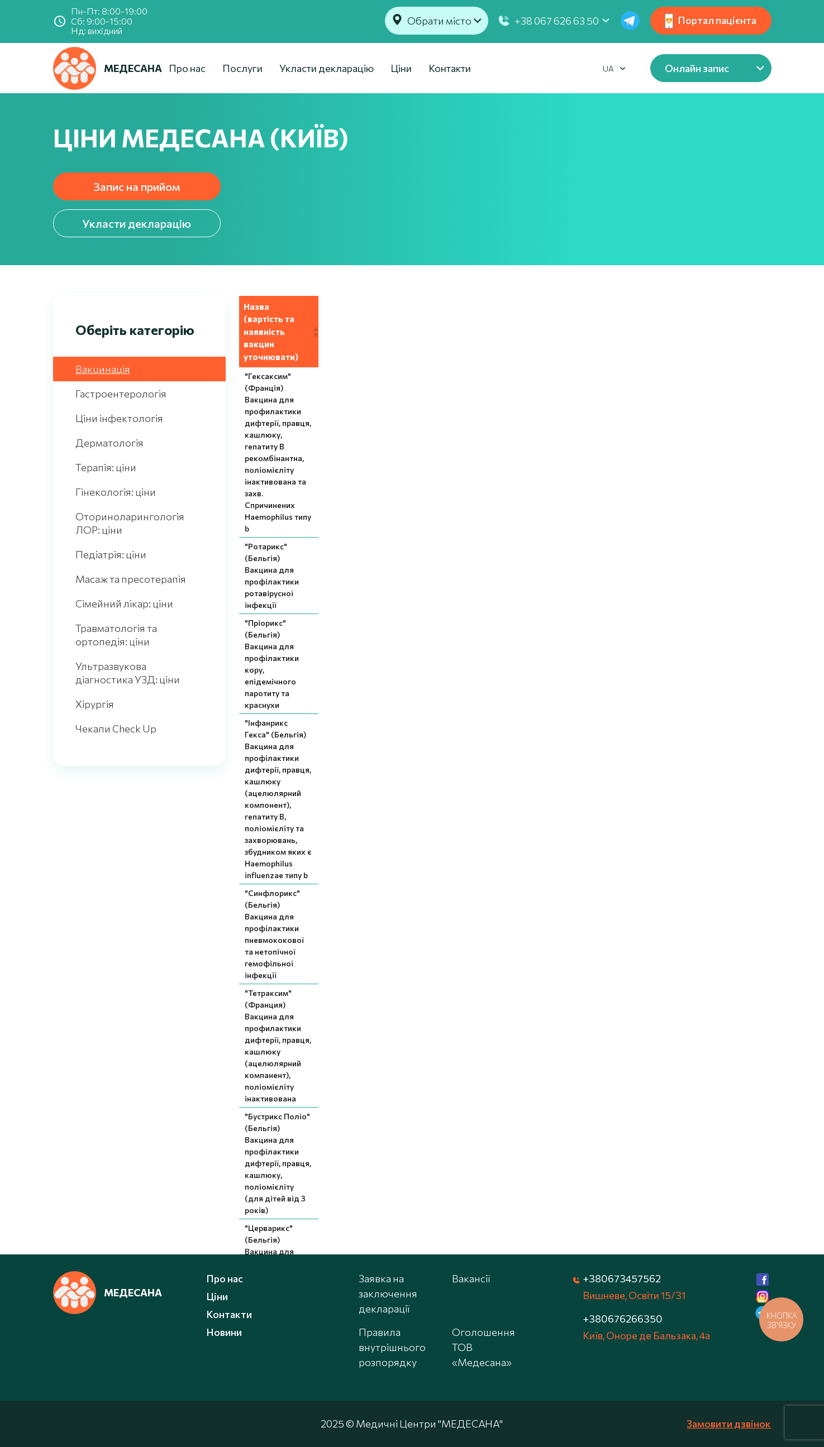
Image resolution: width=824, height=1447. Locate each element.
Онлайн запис (697, 68)
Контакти (449, 68)
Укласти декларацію (326, 68)
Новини (224, 1332)
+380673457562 (622, 1278)
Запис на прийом (136, 186)
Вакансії (471, 1278)
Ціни (401, 68)
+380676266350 (623, 1318)
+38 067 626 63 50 (557, 21)
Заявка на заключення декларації (388, 1293)
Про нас (187, 68)
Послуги (242, 68)
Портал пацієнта (710, 20)
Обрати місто (439, 21)
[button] (763, 307)
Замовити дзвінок (729, 1423)
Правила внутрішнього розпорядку (392, 1347)
